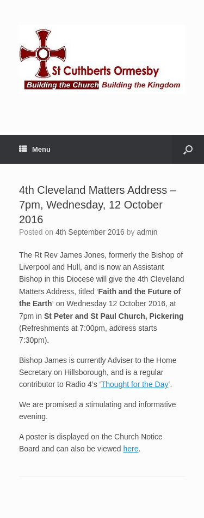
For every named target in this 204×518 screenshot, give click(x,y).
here (130, 448)
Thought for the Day (135, 384)
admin (147, 232)
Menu (35, 149)
